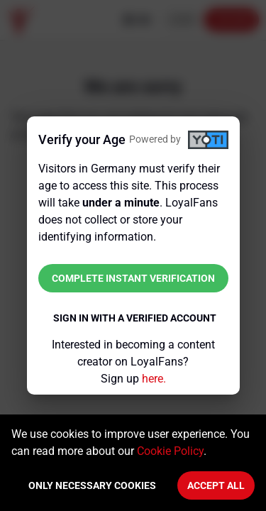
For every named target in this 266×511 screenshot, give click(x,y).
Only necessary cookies (92, 485)
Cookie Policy (170, 451)
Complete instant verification (133, 278)
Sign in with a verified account (134, 318)
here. (154, 378)
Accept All (216, 485)
